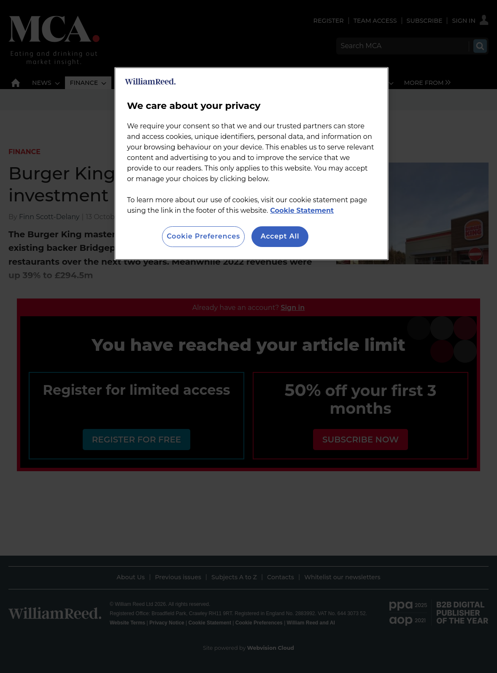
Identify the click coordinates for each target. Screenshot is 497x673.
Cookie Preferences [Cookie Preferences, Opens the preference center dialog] (203, 236)
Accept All (280, 236)
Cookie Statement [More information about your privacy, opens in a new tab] (302, 210)
